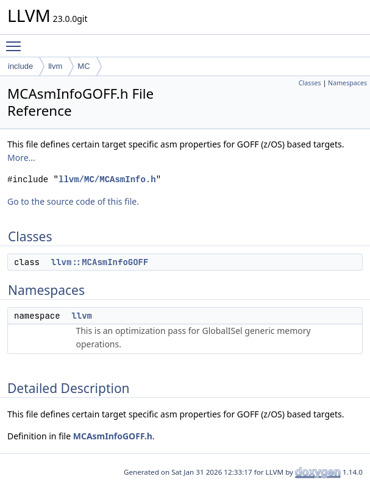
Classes (310, 83)
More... (21, 157)
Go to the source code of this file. (73, 201)
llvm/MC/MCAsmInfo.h (107, 179)
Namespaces (347, 83)
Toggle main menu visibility (16, 41)
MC (83, 66)
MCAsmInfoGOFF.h (112, 436)
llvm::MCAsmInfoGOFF (100, 262)
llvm (55, 66)
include (20, 66)
